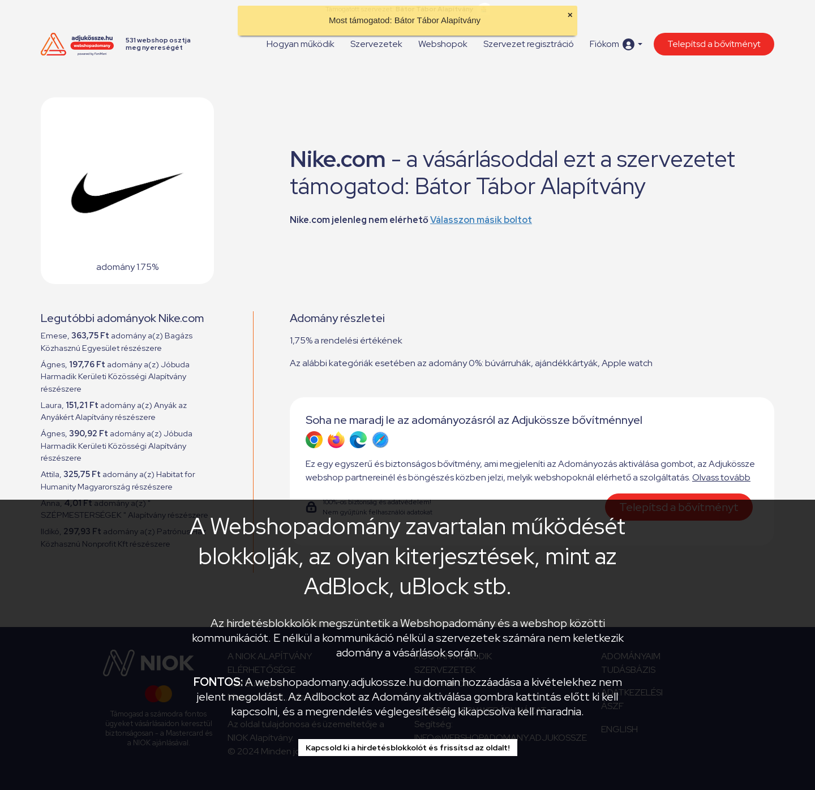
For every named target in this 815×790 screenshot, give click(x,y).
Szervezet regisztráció (528, 44)
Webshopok (442, 44)
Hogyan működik (300, 44)
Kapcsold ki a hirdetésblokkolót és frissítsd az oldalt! (408, 747)
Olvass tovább (721, 477)
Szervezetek (376, 44)
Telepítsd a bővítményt (714, 44)
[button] (616, 44)
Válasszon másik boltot (481, 220)
